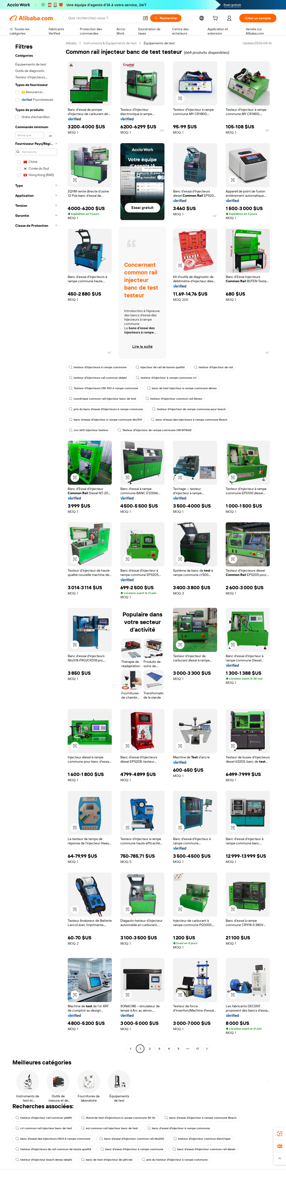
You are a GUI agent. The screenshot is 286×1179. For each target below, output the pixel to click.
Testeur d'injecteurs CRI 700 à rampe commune (103, 388)
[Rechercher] (165, 18)
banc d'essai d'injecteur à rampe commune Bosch (200, 1118)
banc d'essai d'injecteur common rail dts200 (131, 1139)
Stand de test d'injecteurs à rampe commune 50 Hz (118, 1118)
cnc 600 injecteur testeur (88, 430)
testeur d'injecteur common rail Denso (173, 399)
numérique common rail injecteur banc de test (102, 399)
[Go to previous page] (130, 1048)
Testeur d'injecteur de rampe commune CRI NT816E (154, 430)
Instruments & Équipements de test (110, 43)
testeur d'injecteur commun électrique (201, 1139)
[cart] (216, 19)
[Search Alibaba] (103, 18)
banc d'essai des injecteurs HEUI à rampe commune (52, 1139)
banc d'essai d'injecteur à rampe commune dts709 (105, 420)
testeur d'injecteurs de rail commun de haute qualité (53, 1149)
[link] (280, 1134)
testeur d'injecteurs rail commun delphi (98, 378)
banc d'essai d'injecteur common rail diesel (203, 1149)
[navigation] (36, 546)
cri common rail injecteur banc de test (43, 1128)
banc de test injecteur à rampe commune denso (182, 388)
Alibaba (71, 43)
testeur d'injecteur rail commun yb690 (43, 1118)
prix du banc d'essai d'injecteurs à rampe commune (106, 409)
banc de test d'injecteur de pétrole (107, 1160)
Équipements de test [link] (159, 43)
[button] (145, 18)
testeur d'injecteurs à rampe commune (98, 367)
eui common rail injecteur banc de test (109, 1128)
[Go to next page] (207, 1048)
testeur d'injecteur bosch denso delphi (43, 1160)
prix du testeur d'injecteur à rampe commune (175, 1160)
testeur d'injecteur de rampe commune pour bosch (189, 409)
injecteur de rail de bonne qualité (160, 367)
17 (197, 1048)
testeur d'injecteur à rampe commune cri (166, 378)
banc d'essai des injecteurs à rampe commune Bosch (189, 420)
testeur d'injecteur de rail (213, 367)
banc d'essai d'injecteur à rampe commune (178, 1128)
